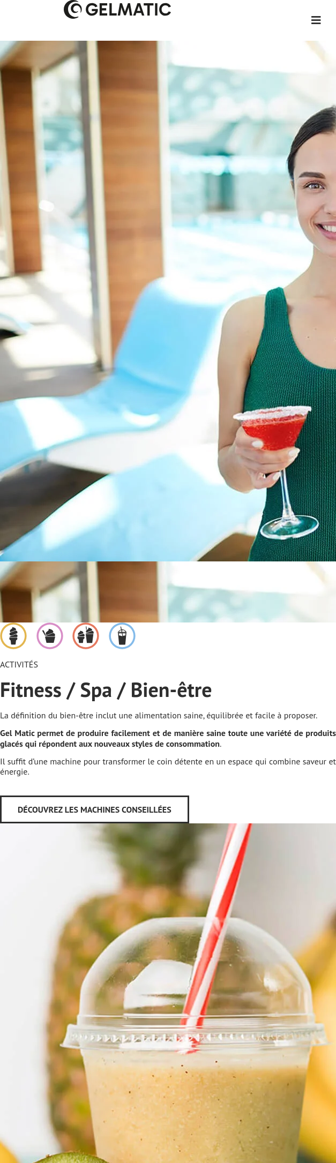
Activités (19, 664)
